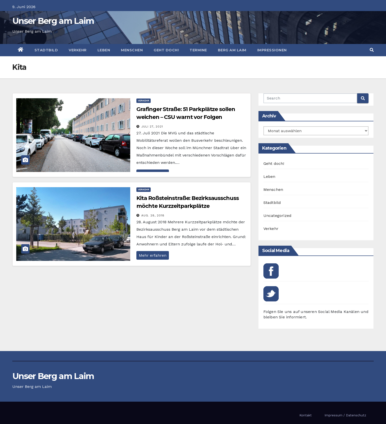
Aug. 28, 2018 (152, 215)
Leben (103, 50)
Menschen (132, 50)
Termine (198, 50)
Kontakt (305, 415)
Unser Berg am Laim (53, 21)
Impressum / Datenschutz (345, 415)
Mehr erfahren (152, 255)
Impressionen (272, 50)
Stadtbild (46, 50)
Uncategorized (277, 215)
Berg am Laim (232, 50)
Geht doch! (166, 50)
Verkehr (78, 50)
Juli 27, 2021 (152, 126)
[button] (372, 50)
